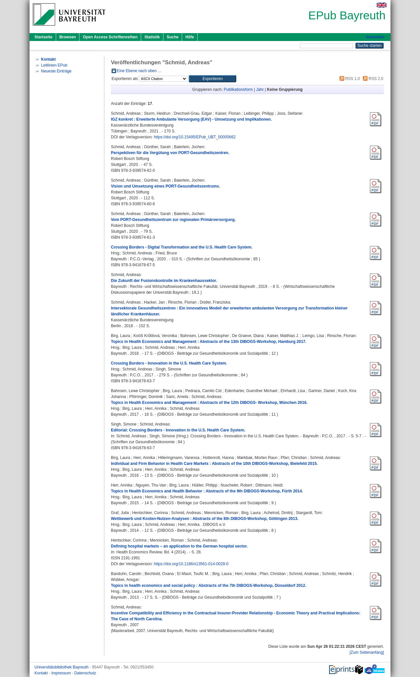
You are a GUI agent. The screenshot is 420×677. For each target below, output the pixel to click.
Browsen (67, 37)
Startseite (43, 37)
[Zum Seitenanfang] (366, 652)
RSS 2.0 (372, 78)
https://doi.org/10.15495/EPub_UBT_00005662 (195, 137)
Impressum (61, 673)
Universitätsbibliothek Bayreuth (62, 667)
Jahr (259, 89)
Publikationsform (238, 89)
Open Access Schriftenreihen (110, 37)
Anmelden (375, 37)
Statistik (152, 37)
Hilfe (189, 37)
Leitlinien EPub (54, 65)
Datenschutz (85, 673)
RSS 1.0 (349, 78)
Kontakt (41, 673)
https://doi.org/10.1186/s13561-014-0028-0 (191, 564)
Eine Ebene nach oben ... (139, 71)
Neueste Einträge (56, 71)
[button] (212, 78)
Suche (172, 37)
